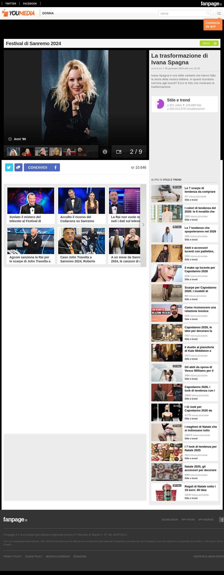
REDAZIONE (79, 556)
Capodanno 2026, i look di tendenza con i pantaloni (200, 388)
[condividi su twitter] (9, 167)
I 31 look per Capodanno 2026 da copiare (198, 408)
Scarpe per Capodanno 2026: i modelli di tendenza (200, 289)
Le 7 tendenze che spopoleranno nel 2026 (200, 229)
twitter (10, 3)
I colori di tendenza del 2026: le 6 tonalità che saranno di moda (200, 209)
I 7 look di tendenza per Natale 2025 (201, 448)
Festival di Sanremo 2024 (33, 43)
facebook (30, 3)
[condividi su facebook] (18, 167)
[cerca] (184, 13)
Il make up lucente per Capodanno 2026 (200, 269)
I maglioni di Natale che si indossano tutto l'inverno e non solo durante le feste (201, 428)
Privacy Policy (12, 556)
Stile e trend (178, 100)
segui (206, 43)
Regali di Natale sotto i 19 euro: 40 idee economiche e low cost (200, 488)
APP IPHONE (188, 519)
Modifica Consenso (58, 556)
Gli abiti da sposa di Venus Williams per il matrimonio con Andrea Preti (199, 369)
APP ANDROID (206, 519)
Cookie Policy (33, 556)
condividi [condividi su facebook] (37, 167)
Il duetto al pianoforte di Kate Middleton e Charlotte (199, 349)
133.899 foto (193, 105)
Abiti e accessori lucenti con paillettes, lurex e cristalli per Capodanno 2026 (199, 249)
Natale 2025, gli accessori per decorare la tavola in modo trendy (200, 468)
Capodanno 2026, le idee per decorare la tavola (198, 329)
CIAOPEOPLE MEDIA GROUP (208, 556)
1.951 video (174, 105)
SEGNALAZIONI (170, 519)
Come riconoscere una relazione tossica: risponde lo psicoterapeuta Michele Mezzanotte (201, 309)
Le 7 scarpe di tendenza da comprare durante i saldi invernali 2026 (200, 190)
